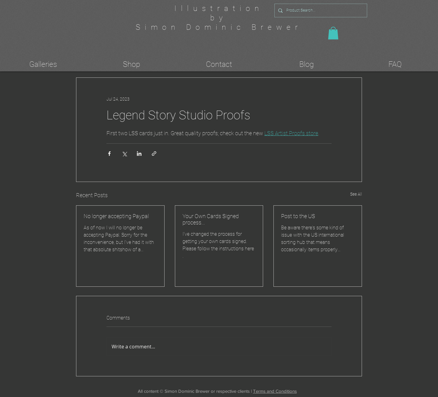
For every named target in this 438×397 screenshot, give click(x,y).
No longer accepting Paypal (116, 216)
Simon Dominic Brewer (219, 27)
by (218, 17)
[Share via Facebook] (109, 153)
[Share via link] (154, 153)
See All (356, 194)
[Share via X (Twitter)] (124, 153)
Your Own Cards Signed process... (210, 219)
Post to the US (298, 216)
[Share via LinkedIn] (139, 153)
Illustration (218, 8)
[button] (333, 33)
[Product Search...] (320, 10)
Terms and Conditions (275, 391)
